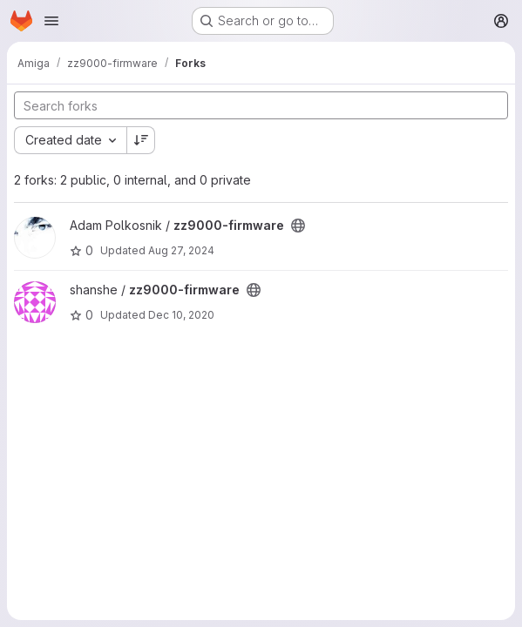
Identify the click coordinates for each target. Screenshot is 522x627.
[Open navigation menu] (51, 21)
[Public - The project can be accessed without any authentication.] (298, 226)
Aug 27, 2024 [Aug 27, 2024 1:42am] (181, 250)
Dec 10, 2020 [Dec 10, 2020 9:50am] (181, 314)
